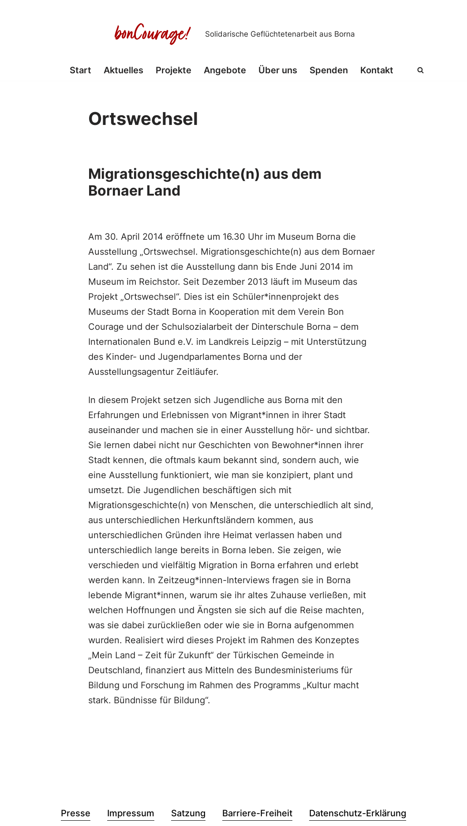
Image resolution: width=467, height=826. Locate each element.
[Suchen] (420, 70)
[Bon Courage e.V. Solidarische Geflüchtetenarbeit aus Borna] (233, 34)
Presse (75, 813)
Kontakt (376, 70)
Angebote (225, 70)
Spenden (329, 70)
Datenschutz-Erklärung (357, 813)
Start (80, 70)
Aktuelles (123, 70)
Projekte (173, 70)
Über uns (277, 70)
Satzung (188, 813)
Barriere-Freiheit (257, 813)
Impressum (130, 813)
